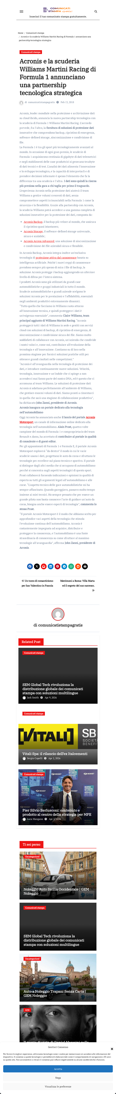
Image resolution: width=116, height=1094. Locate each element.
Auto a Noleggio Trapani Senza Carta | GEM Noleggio (55, 993)
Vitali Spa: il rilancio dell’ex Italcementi (54, 753)
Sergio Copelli (33, 758)
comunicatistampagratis (41, 102)
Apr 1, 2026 (55, 819)
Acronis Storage (33, 231)
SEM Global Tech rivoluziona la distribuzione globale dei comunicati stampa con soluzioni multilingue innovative (52, 691)
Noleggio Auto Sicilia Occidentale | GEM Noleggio (56, 891)
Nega (58, 1077)
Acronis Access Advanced (39, 241)
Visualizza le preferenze (58, 1086)
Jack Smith (31, 697)
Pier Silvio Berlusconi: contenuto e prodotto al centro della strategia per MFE (56, 812)
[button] (110, 1047)
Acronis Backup (33, 222)
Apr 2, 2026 (54, 758)
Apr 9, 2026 (51, 697)
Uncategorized (32, 856)
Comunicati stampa (30, 52)
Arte (27, 1009)
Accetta (58, 1069)
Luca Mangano (33, 819)
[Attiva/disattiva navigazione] (21, 11)
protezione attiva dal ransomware (56, 257)
